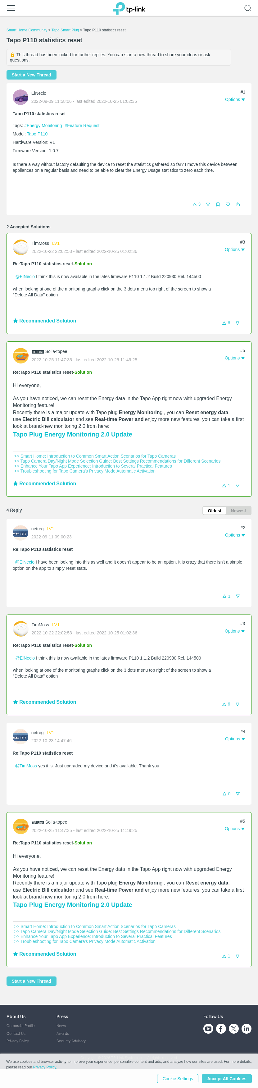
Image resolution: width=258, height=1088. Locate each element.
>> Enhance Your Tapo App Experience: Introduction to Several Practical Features (93, 466)
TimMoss (40, 243)
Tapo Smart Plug (65, 30)
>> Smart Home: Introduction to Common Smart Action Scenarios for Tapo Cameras (95, 456)
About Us (16, 1016)
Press (62, 1016)
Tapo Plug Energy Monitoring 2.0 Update (72, 434)
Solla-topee (56, 351)
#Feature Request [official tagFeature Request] (82, 125)
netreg (37, 529)
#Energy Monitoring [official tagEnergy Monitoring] (43, 125)
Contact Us (16, 1033)
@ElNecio (25, 276)
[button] (237, 204)
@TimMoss (26, 765)
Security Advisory (71, 1041)
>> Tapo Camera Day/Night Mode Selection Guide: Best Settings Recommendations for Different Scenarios (117, 461)
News (61, 1026)
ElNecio (38, 93)
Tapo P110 (37, 133)
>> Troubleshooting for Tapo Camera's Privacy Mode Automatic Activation (85, 471)
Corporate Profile (21, 1026)
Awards (63, 1033)
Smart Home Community (27, 30)
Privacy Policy (18, 1041)
